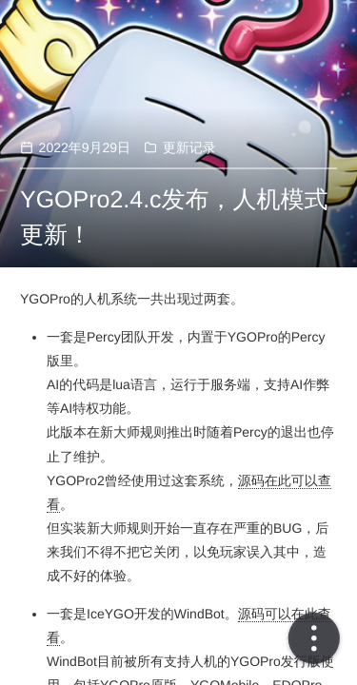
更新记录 (189, 147)
